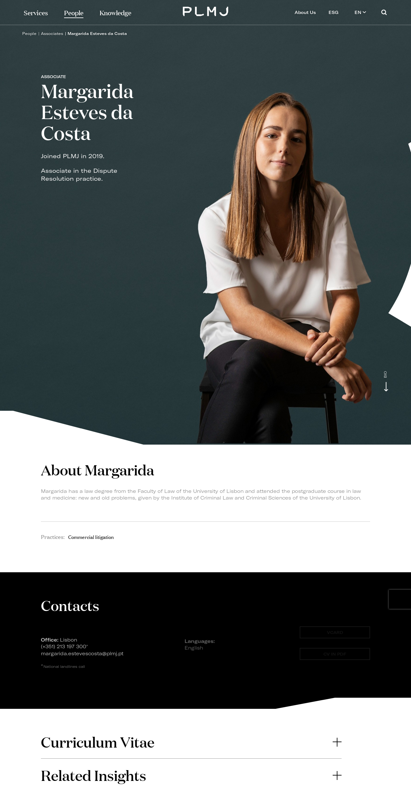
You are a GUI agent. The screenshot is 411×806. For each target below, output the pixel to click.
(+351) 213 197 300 (63, 649)
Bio (385, 374)
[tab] (191, 741)
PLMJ (205, 11)
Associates (52, 33)
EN (360, 12)
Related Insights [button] (191, 775)
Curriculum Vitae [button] (191, 741)
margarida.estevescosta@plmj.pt (82, 655)
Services (36, 12)
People (29, 33)
